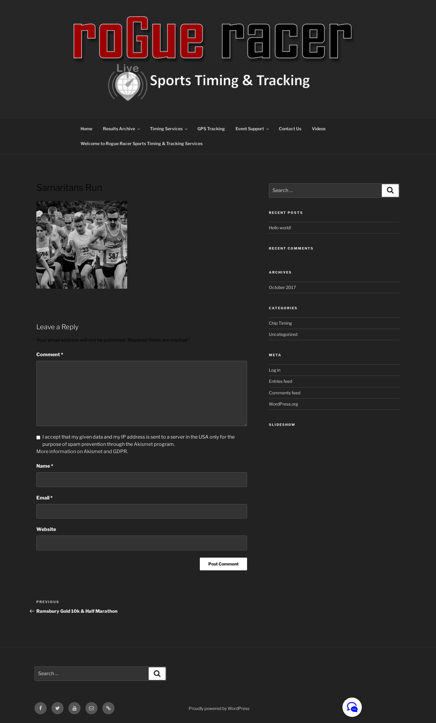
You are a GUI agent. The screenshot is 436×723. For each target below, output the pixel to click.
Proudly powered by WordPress (219, 708)
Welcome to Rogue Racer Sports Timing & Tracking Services (142, 143)
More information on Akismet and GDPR (81, 451)
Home (86, 128)
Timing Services (169, 128)
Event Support (253, 128)
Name (44, 466)
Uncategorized (283, 334)
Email (44, 498)
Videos (318, 128)
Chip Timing (280, 323)
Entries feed (280, 381)
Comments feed (284, 392)
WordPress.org (283, 403)
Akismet (143, 444)
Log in (274, 370)
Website (46, 529)
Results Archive (122, 128)
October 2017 (282, 287)
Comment (49, 354)
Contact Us (290, 128)
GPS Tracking (211, 128)
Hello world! (280, 227)
